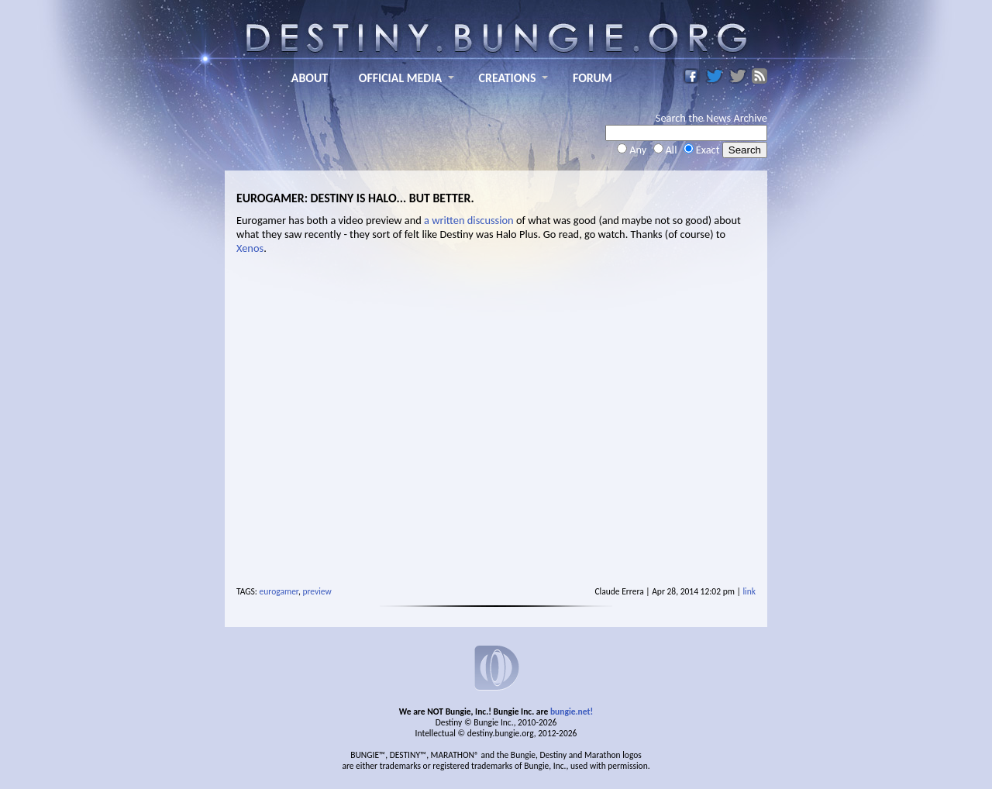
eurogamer (279, 591)
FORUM (592, 78)
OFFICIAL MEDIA (400, 78)
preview (316, 591)
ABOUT (309, 78)
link (749, 591)
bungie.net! (571, 711)
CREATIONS (507, 78)
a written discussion (469, 220)
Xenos (250, 248)
